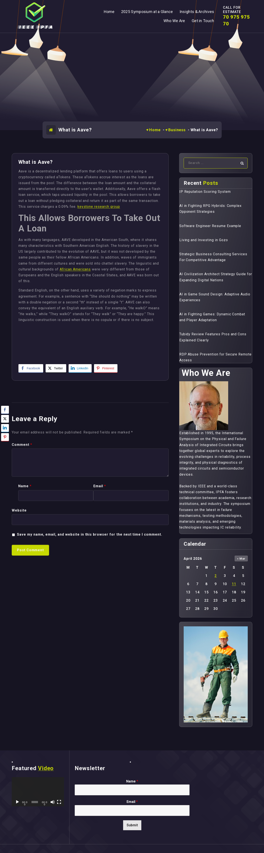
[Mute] (52, 802)
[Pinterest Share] (105, 368)
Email (99, 604)
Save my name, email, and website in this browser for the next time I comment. (89, 652)
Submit (132, 825)
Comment (22, 562)
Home (155, 130)
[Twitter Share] (56, 368)
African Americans (75, 269)
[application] (38, 792)
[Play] (17, 802)
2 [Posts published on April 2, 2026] (215, 576)
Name (24, 604)
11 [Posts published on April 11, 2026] (234, 584)
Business (177, 130)
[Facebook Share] (30, 368)
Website (19, 628)
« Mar (241, 558)
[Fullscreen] (59, 802)
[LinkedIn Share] (80, 368)
